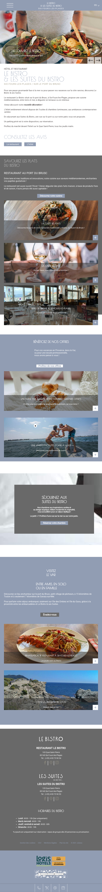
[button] (90, 60)
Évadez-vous (49, 614)
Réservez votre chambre (54, 523)
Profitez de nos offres (49, 366)
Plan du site (64, 843)
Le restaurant (13, 144)
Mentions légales (50, 843)
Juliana (79, 843)
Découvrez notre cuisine (51, 196)
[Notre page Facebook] (45, 762)
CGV (39, 843)
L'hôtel (30, 144)
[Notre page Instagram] (57, 762)
